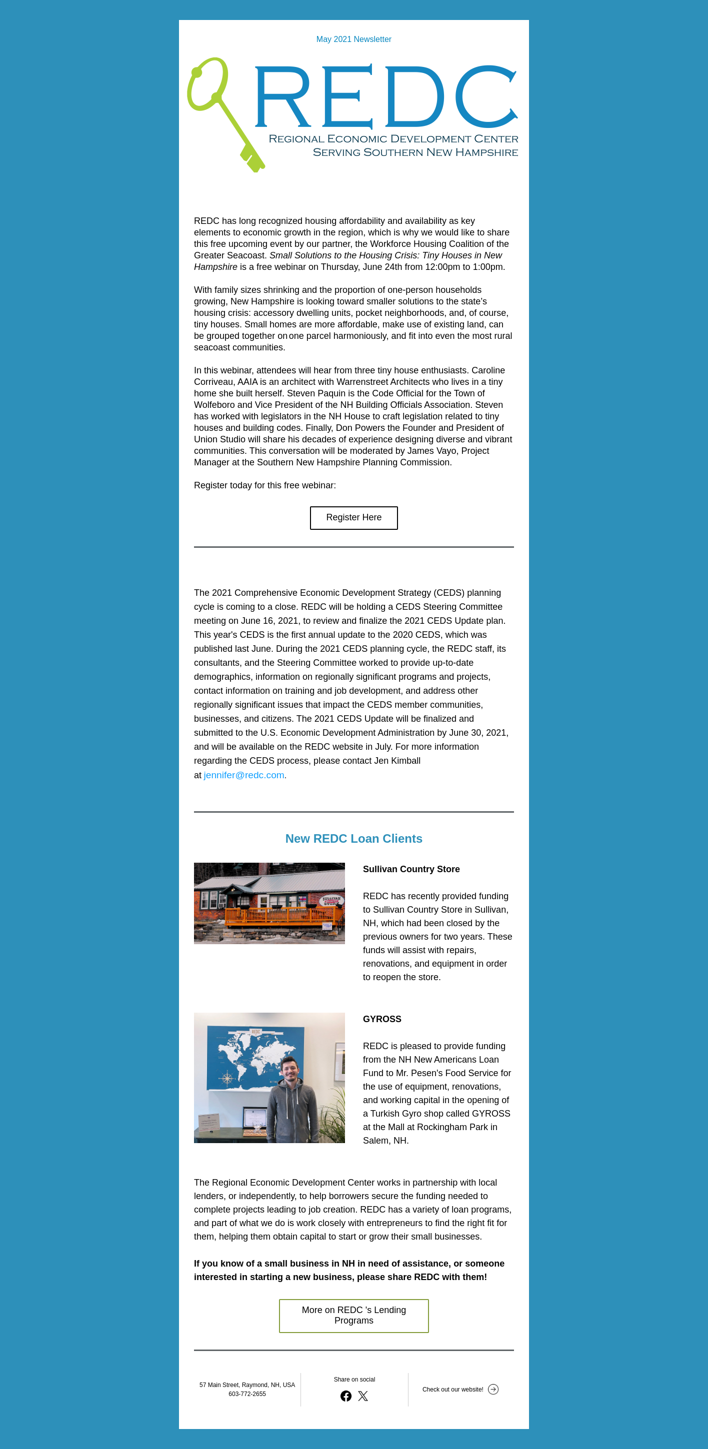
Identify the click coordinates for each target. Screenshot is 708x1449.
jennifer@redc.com (244, 775)
